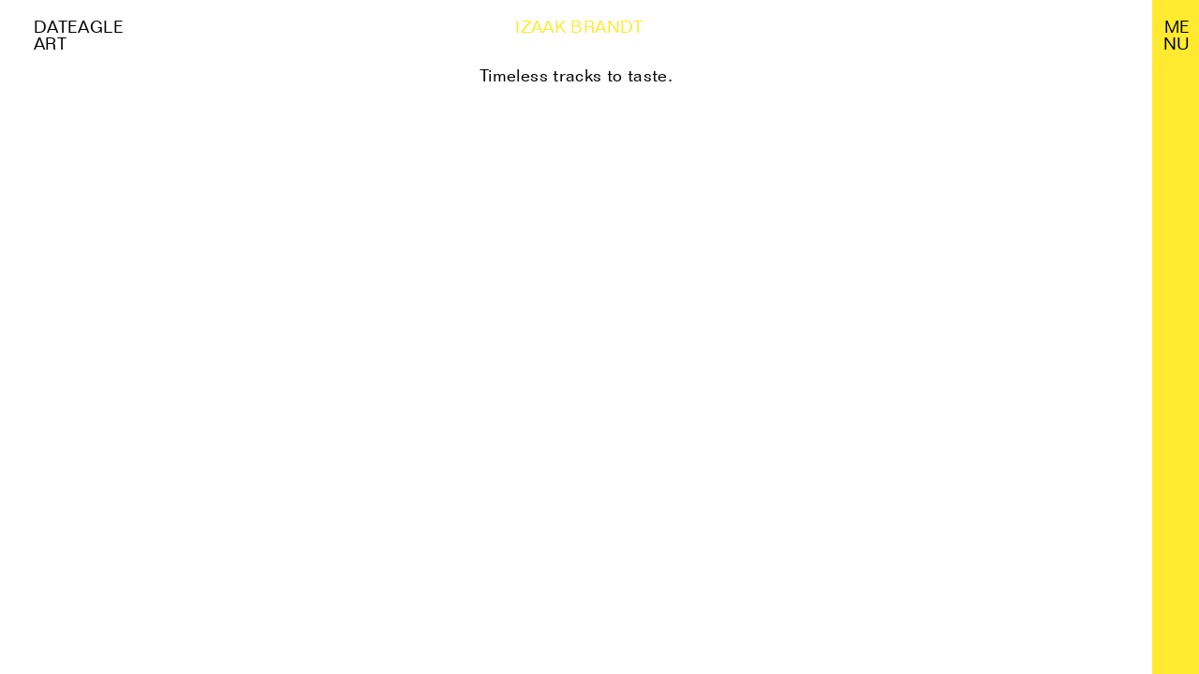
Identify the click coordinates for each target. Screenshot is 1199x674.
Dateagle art (79, 35)
